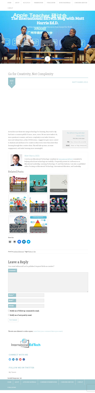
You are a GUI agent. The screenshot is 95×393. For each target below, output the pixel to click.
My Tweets (12, 372)
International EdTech (65, 159)
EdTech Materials (64, 3)
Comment (12, 270)
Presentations (38, 3)
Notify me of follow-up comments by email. (24, 311)
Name (11, 295)
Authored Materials (18, 252)
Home (9, 3)
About (17, 3)
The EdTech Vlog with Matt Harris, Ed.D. (76, 134)
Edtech (31, 252)
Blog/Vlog (26, 3)
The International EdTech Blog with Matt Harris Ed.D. (47, 20)
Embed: (68, 145)
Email (11, 300)
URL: (68, 142)
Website (11, 306)
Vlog (34, 252)
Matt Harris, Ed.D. (80, 82)
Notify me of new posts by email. (21, 315)
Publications (51, 3)
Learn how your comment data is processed (47, 331)
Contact (10, 8)
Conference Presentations (48, 382)
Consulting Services (80, 3)
